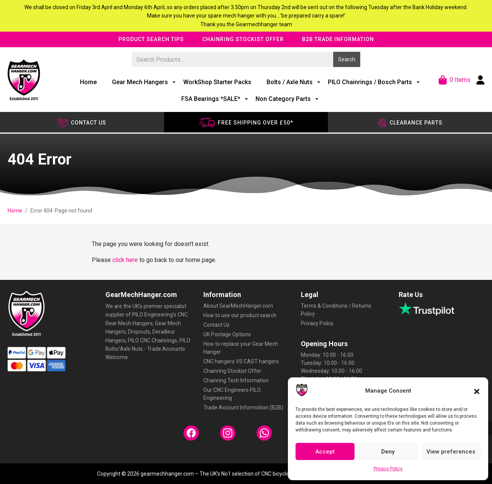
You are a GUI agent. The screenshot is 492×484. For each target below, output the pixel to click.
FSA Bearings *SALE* (210, 98)
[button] (477, 391)
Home (88, 82)
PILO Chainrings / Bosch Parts (370, 82)
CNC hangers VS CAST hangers (241, 361)
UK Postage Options (227, 334)
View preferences (451, 451)
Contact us (82, 122)
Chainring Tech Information (236, 380)
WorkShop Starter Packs (217, 82)
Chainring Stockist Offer (243, 39)
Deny (388, 451)
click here (125, 260)
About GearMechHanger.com (238, 306)
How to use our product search (239, 315)
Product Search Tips (151, 39)
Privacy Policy (388, 468)
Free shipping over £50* (246, 122)
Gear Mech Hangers (140, 82)
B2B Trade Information (338, 39)
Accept (325, 451)
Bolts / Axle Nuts (290, 82)
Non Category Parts (283, 98)
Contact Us (216, 325)
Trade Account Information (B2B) (243, 407)
